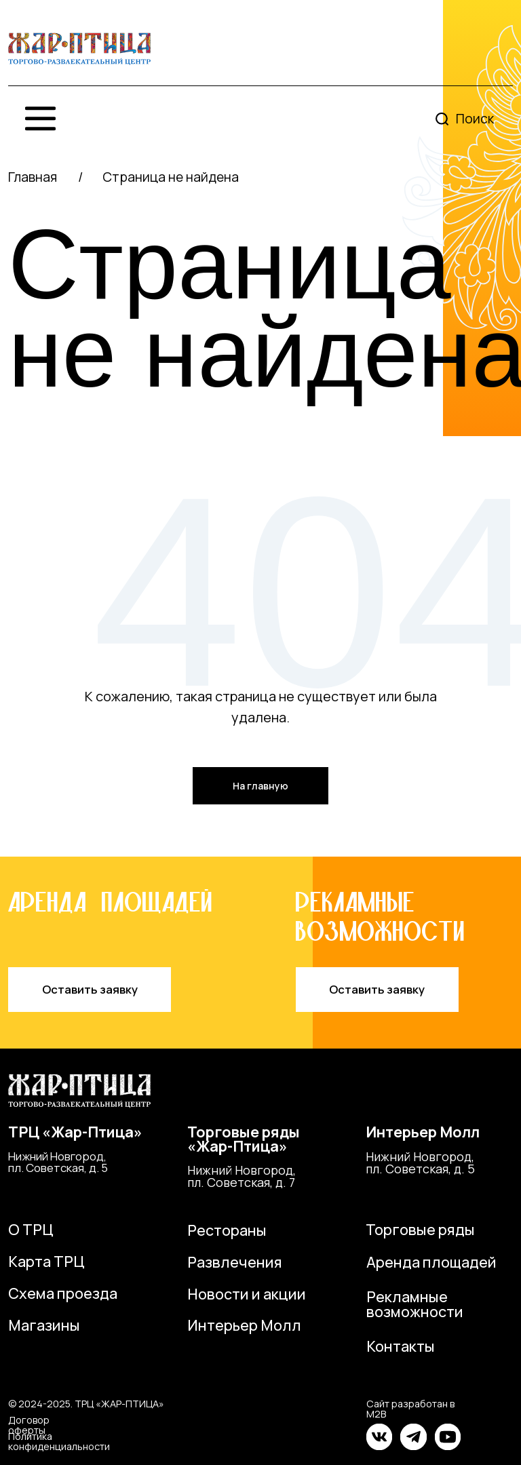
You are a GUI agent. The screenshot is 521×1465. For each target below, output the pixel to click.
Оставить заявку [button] (90, 989)
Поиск (475, 119)
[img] (79, 49)
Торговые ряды (420, 1229)
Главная (32, 177)
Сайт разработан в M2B (410, 1408)
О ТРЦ (31, 1229)
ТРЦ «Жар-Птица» (75, 1131)
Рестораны (227, 1230)
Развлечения (234, 1262)
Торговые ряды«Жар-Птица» (243, 1139)
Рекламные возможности (414, 1304)
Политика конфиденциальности (59, 1441)
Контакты (400, 1346)
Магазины (44, 1325)
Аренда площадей (431, 1262)
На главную (260, 785)
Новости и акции (246, 1294)
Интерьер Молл (423, 1131)
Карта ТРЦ (46, 1261)
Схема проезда (62, 1293)
